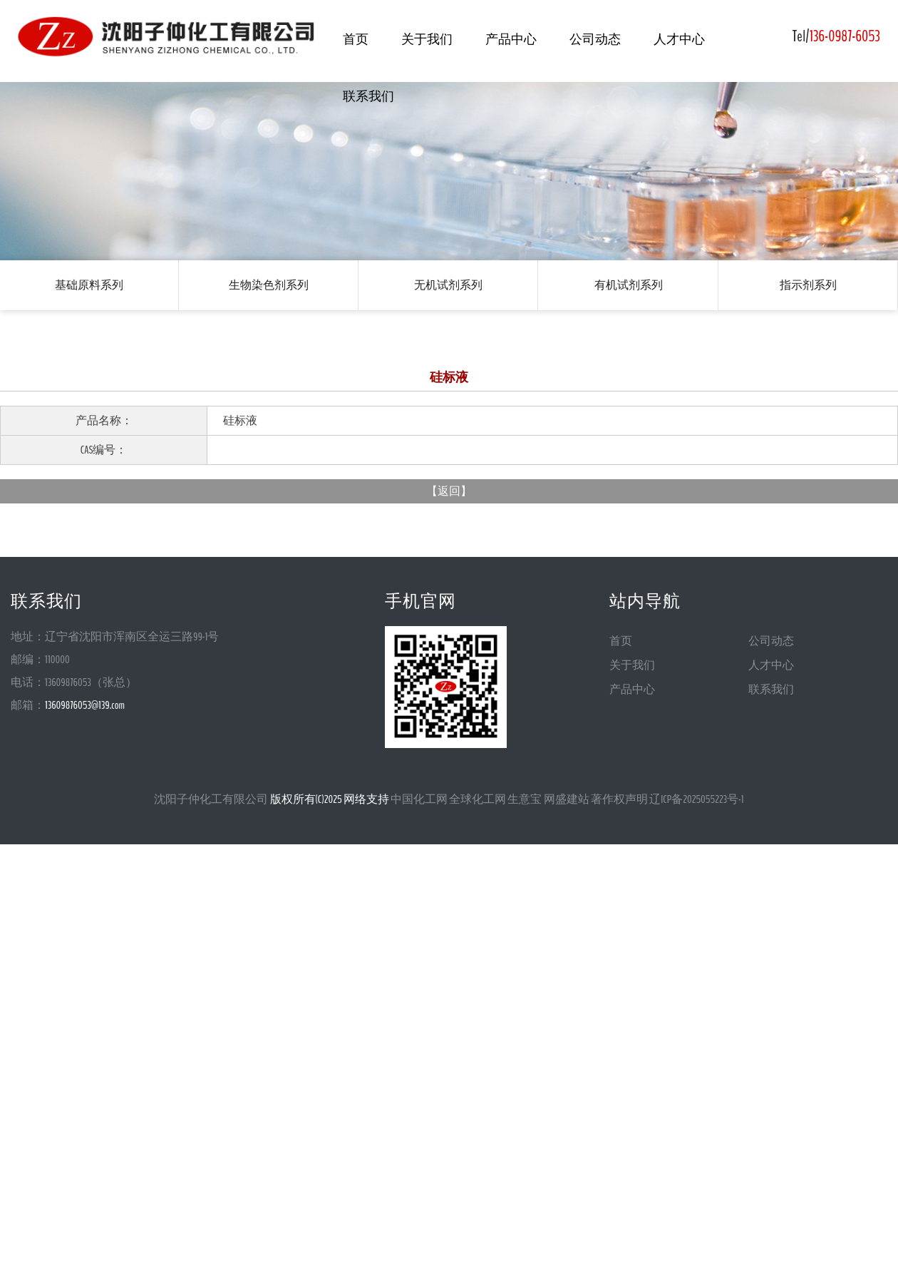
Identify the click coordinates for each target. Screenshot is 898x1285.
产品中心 (511, 39)
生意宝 (524, 799)
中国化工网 (419, 799)
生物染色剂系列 (269, 285)
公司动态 (595, 39)
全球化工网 (477, 799)
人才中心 (679, 39)
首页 (355, 39)
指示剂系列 (808, 285)
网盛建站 (566, 799)
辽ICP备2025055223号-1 (696, 799)
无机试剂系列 (448, 285)
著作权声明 (619, 799)
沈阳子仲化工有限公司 (211, 799)
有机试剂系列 (628, 285)
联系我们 (368, 96)
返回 (449, 491)
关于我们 (427, 39)
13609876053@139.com (85, 705)
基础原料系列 (89, 285)
